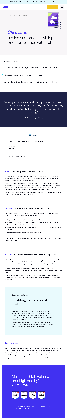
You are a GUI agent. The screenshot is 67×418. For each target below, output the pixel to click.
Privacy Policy (25, 408)
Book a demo (52, 6)
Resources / (11, 15)
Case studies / (19, 15)
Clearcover (54, 176)
